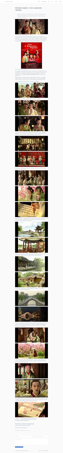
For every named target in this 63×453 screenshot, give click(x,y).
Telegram (46, 450)
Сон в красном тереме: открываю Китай (22, 420)
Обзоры (39, 1)
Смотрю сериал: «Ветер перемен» (21, 427)
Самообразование (44, 1)
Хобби (49, 1)
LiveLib (40, 450)
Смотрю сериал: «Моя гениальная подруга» (22, 425)
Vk (41, 450)
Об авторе (60, 1)
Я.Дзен (44, 450)
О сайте (56, 1)
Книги (52, 1)
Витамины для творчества (9, 1)
